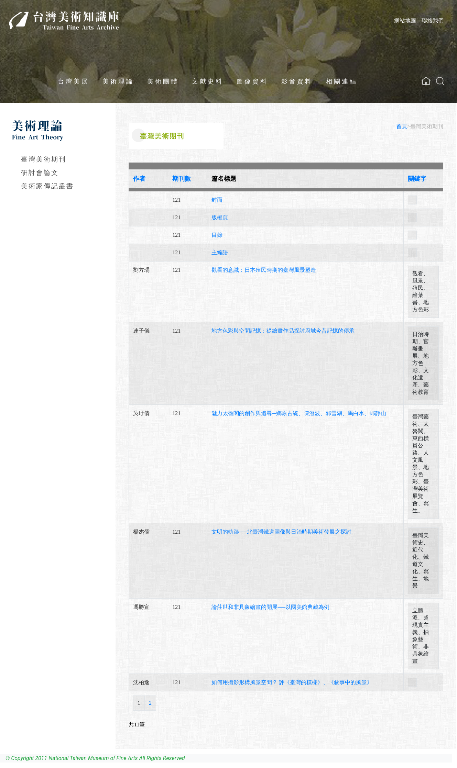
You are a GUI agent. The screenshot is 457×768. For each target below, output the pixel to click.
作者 (139, 178)
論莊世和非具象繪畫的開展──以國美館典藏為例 (270, 607)
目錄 (216, 235)
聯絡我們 (433, 20)
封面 (216, 200)
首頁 (401, 126)
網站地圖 (405, 20)
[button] (440, 81)
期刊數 (181, 178)
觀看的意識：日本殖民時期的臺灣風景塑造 (263, 270)
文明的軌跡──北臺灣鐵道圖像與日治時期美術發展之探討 (281, 532)
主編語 (219, 252)
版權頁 (219, 217)
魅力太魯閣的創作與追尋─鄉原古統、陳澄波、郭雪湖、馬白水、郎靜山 (298, 413)
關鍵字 (417, 178)
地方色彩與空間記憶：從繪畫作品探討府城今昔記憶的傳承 (283, 331)
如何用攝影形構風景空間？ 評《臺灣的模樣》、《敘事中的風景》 (291, 682)
